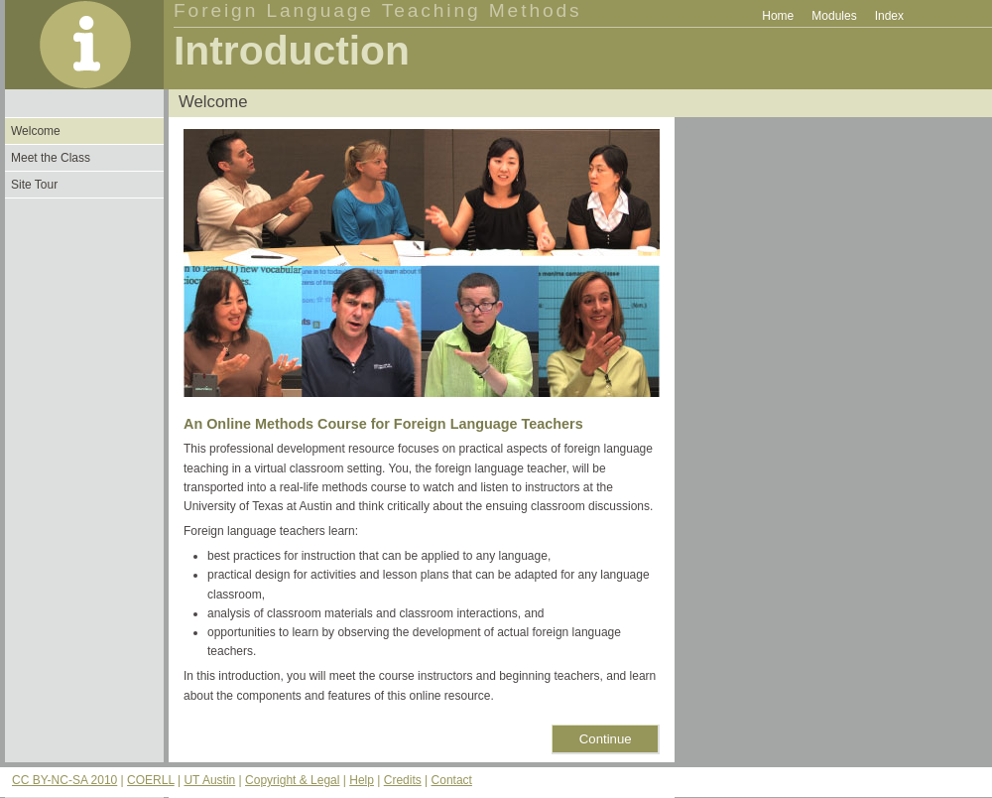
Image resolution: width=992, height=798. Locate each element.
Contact (452, 780)
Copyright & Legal (292, 780)
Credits (403, 780)
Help (361, 780)
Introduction (292, 50)
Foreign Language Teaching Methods (378, 10)
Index (889, 16)
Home (778, 16)
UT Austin (209, 780)
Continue (605, 739)
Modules (833, 16)
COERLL (151, 780)
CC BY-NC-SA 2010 (64, 780)
